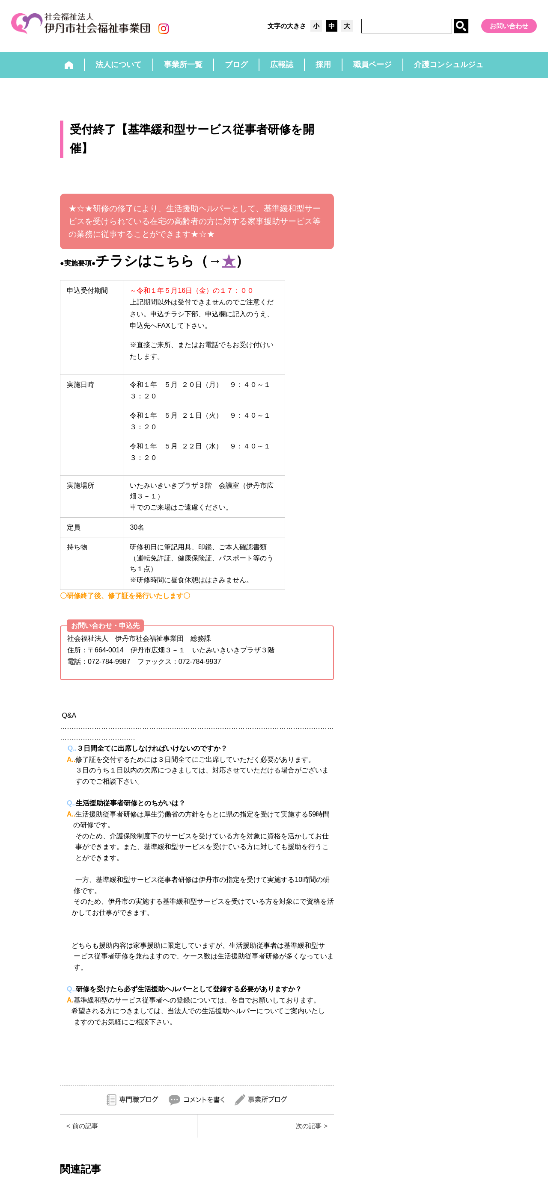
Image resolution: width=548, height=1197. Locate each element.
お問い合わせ (509, 25)
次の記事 (308, 1128)
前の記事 (86, 1128)
